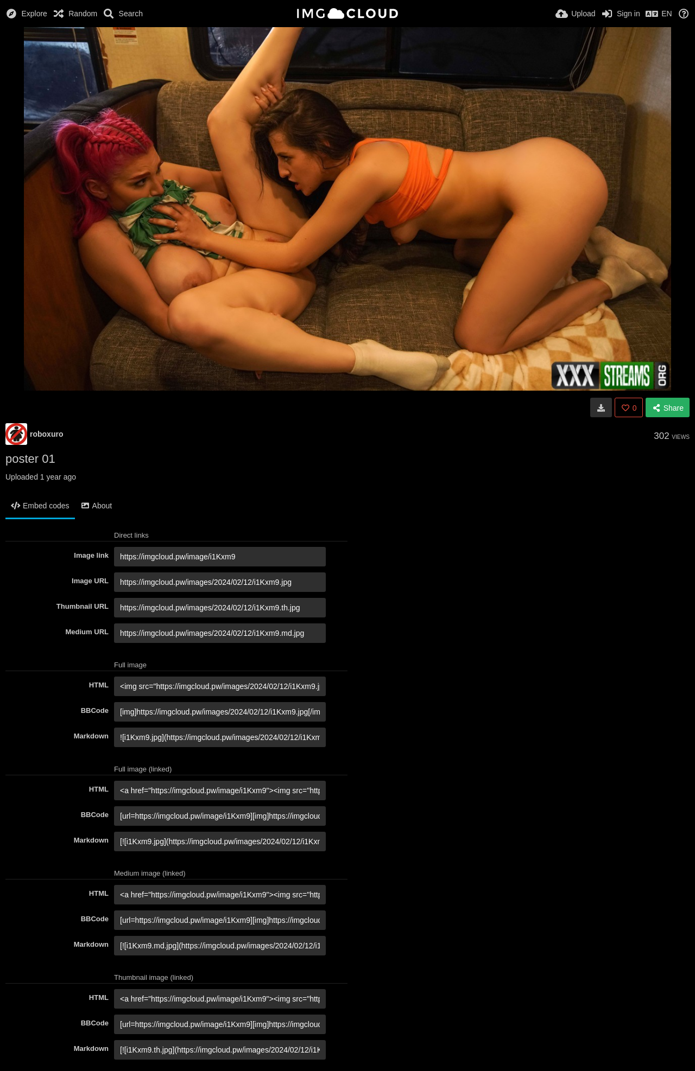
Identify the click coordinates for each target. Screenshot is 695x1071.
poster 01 (30, 459)
